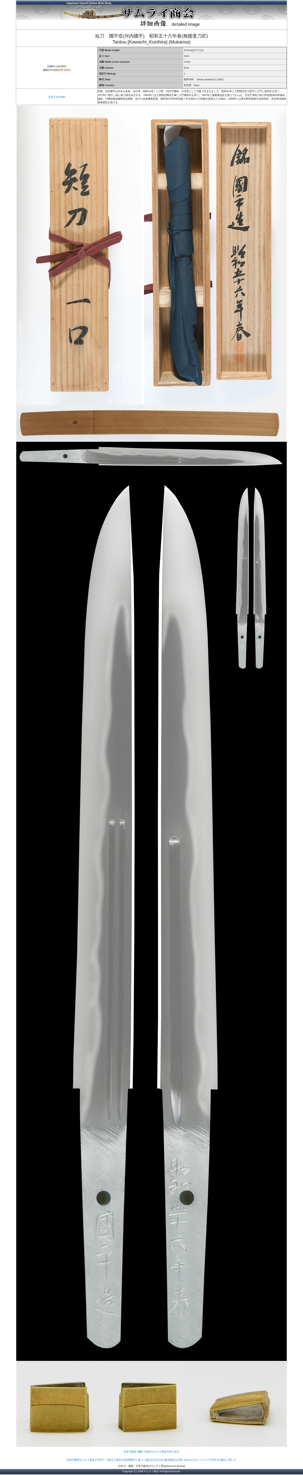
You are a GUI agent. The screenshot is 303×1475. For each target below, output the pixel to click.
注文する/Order (56, 96)
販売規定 (170, 1459)
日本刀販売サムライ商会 (80, 1459)
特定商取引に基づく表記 (137, 1459)
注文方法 (158, 1459)
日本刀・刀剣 (103, 1459)
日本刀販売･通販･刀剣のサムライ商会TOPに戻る (151, 1451)
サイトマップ (201, 1459)
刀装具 (117, 1459)
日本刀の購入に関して (223, 1459)
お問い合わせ (184, 1459)
